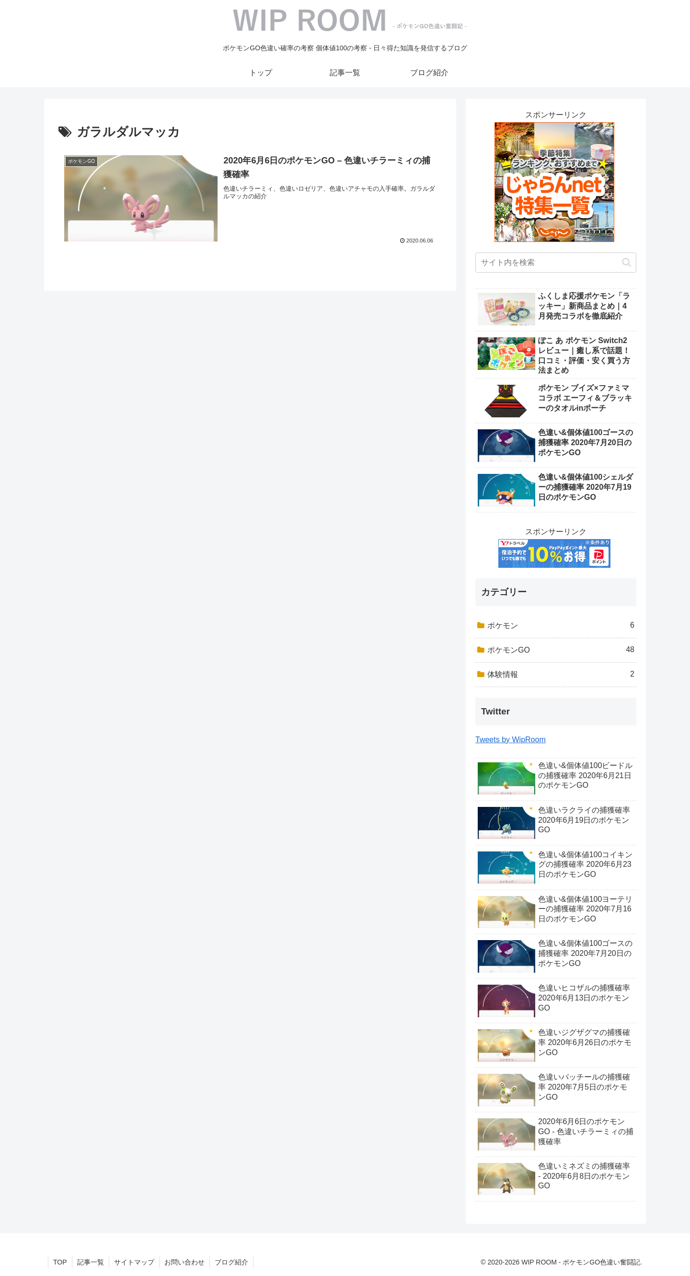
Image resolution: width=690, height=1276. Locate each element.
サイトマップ (134, 1262)
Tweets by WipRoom (510, 740)
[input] (555, 263)
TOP (60, 1262)
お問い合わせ (184, 1262)
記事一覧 (90, 1262)
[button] (626, 262)
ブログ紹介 (231, 1262)
